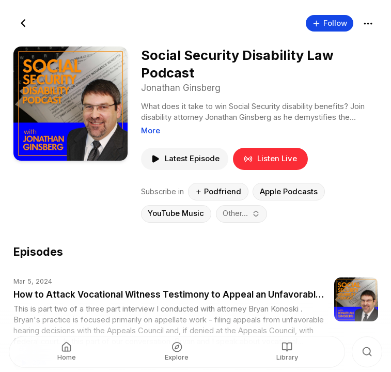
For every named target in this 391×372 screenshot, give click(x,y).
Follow (329, 22)
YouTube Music (176, 213)
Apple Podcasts (288, 191)
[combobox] (241, 213)
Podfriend (218, 191)
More (150, 130)
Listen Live (270, 158)
